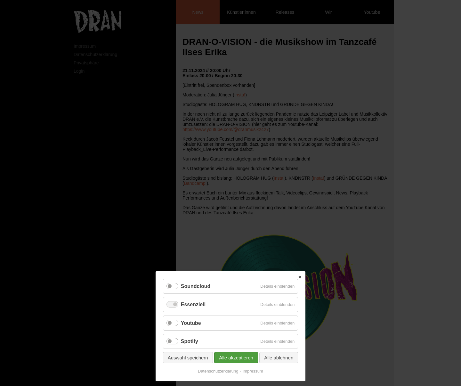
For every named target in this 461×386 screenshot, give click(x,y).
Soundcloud (195, 286)
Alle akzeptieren (236, 357)
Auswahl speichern (188, 357)
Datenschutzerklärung (218, 371)
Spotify (189, 341)
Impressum (253, 371)
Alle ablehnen (278, 357)
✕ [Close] (300, 277)
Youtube (191, 323)
